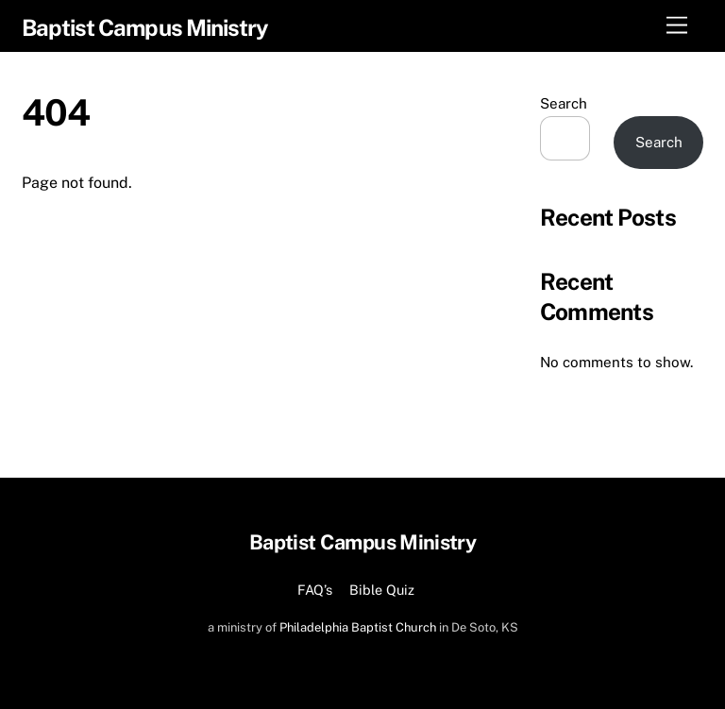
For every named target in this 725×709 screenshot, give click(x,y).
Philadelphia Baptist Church (357, 627)
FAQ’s (314, 590)
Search (563, 103)
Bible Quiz (381, 590)
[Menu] (677, 26)
